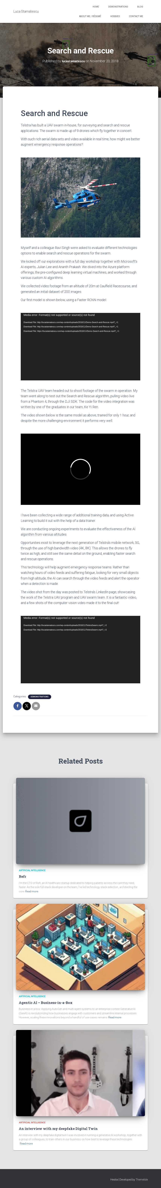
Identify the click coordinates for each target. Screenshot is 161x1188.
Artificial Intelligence (32, 870)
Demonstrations (118, 6)
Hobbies (115, 16)
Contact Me (136, 16)
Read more (31, 891)
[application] (80, 346)
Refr (22, 876)
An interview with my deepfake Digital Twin (58, 1128)
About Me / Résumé (90, 16)
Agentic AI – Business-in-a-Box (45, 1002)
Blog (140, 6)
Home (96, 6)
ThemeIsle (142, 1179)
